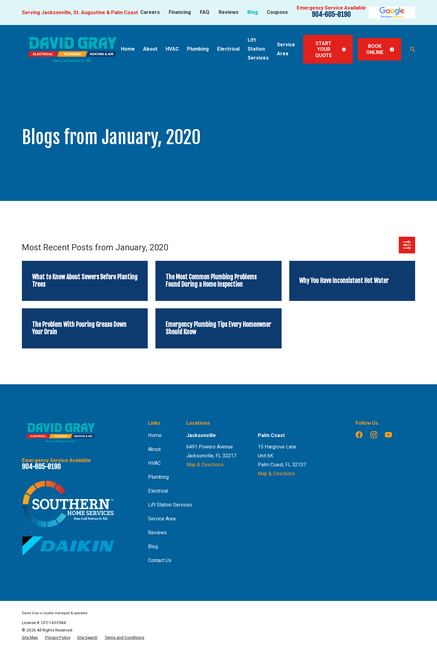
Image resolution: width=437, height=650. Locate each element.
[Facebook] (359, 434)
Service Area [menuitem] (286, 49)
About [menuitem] (150, 49)
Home (155, 435)
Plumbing (158, 477)
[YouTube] (388, 434)
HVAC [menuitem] (172, 49)
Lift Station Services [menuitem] (258, 49)
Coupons (277, 12)
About (154, 449)
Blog (252, 12)
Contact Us (159, 560)
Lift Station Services (170, 505)
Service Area (161, 519)
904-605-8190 (331, 14)
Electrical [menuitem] (228, 49)
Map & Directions (205, 465)
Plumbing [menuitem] (198, 49)
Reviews (228, 12)
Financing (180, 12)
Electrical (158, 491)
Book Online (380, 49)
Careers (150, 12)
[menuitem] (30, 637)
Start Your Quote (330, 49)
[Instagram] (373, 434)
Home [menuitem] (128, 49)
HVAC (154, 463)
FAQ (204, 12)
